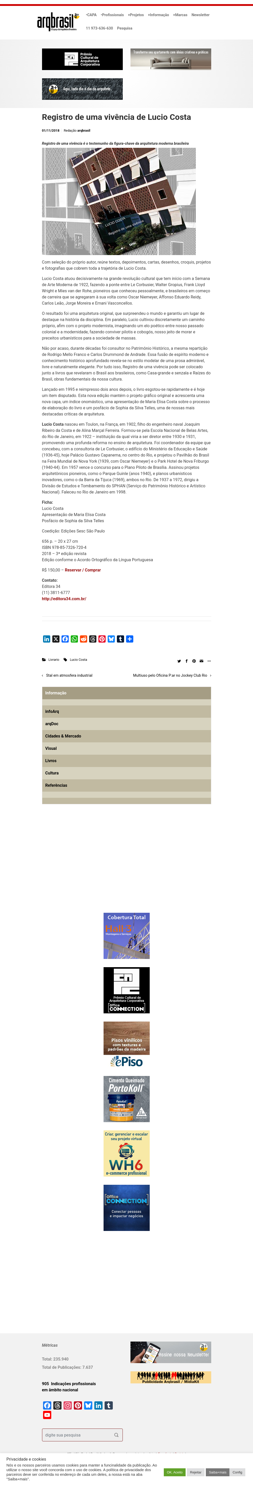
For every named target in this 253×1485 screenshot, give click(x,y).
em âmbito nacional (60, 1389)
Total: (47, 1359)
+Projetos (136, 15)
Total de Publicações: (62, 1367)
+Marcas (180, 15)
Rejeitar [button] (195, 1472)
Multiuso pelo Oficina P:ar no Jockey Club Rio (170, 675)
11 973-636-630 (99, 28)
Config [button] (237, 1472)
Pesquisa (124, 28)
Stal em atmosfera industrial (69, 675)
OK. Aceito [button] (175, 1472)
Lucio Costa (78, 660)
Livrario (53, 660)
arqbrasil (83, 130)
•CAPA (91, 15)
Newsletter (200, 15)
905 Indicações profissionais (69, 1383)
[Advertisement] (74, 867)
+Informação (158, 15)
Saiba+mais (217, 1472)
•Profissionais (112, 15)
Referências (56, 785)
